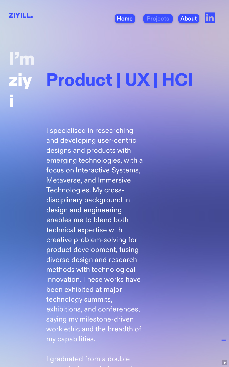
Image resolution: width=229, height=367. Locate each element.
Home (125, 19)
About (189, 19)
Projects (157, 19)
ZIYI (15, 15)
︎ (210, 18)
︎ (223, 341)
